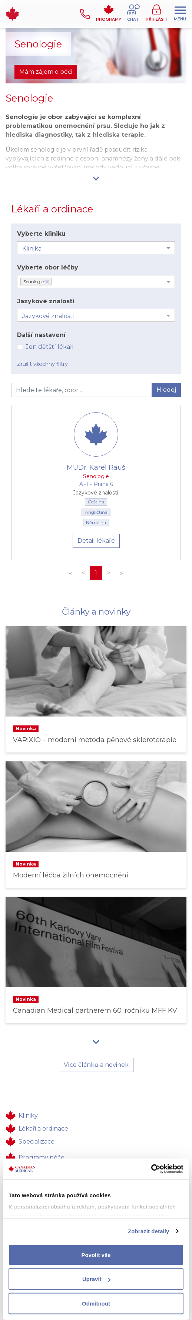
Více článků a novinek (96, 1064)
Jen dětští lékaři (49, 346)
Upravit (96, 1279)
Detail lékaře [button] (96, 540)
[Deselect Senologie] (47, 282)
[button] (133, 13)
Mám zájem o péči (45, 71)
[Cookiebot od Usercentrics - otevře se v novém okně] (151, 1169)
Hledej (166, 389)
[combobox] (96, 247)
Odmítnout (96, 1303)
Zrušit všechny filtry (42, 364)
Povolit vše (95, 1254)
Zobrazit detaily (148, 1231)
